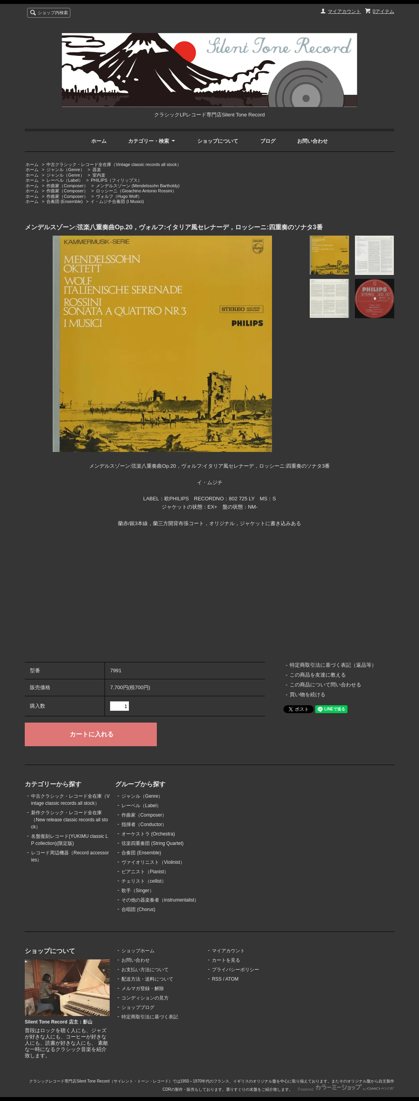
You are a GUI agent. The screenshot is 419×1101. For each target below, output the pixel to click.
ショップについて (217, 141)
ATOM (232, 979)
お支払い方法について (145, 969)
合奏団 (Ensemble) (64, 201)
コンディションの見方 (145, 998)
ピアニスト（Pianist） (145, 871)
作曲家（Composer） (67, 185)
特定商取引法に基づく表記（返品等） (333, 665)
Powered (346, 1089)
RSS (217, 979)
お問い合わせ (312, 141)
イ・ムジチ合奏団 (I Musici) (117, 201)
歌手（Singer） (137, 890)
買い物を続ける (307, 694)
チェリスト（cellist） (143, 881)
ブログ (268, 141)
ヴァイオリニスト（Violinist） (153, 862)
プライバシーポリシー (235, 969)
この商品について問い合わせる (325, 685)
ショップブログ (137, 1007)
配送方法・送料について (147, 979)
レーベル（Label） (64, 180)
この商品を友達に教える (318, 675)
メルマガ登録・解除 (142, 988)
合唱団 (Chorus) (138, 909)
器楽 (96, 169)
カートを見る (226, 960)
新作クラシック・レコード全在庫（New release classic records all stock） (69, 820)
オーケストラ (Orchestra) (148, 834)
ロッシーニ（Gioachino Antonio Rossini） (136, 190)
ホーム (99, 141)
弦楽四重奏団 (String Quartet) (152, 843)
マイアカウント (344, 11)
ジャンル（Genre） (65, 169)
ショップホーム (137, 950)
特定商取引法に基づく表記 (149, 1017)
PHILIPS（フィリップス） (116, 180)
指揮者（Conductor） (144, 824)
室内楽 (98, 175)
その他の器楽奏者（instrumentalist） (160, 900)
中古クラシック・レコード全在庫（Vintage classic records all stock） (113, 164)
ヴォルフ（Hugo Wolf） (119, 196)
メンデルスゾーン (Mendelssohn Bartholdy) (138, 185)
